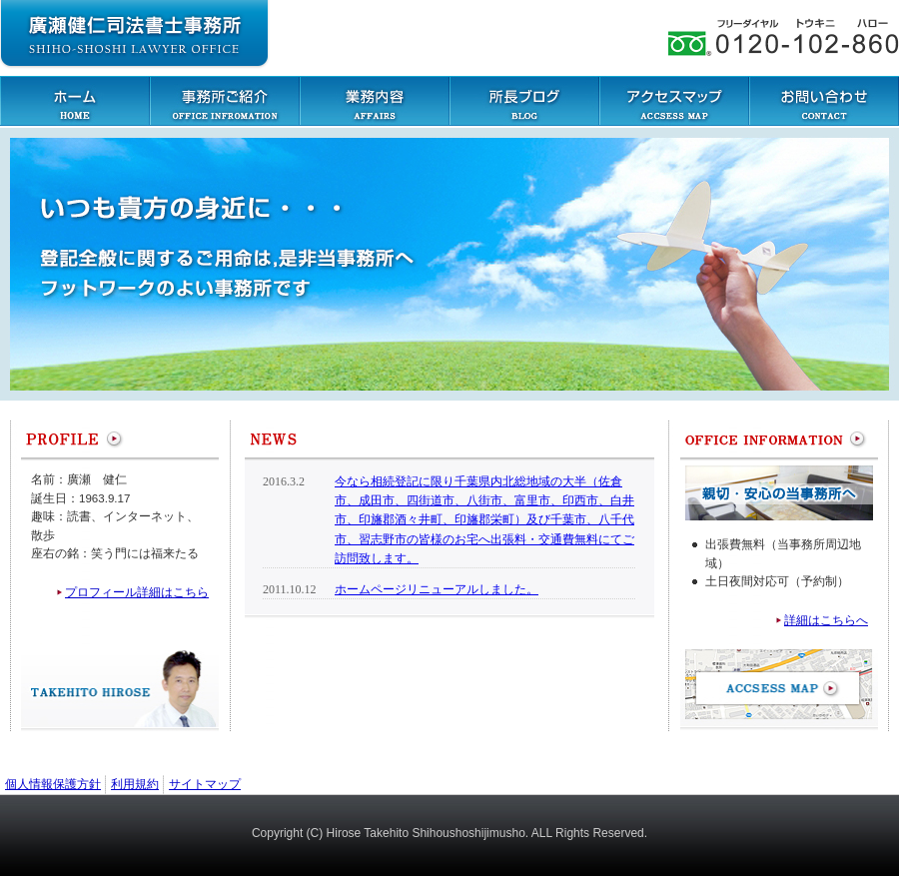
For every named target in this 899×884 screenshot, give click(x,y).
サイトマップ (205, 784)
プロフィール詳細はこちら (137, 592)
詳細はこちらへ (826, 620)
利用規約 (135, 784)
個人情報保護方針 (53, 784)
